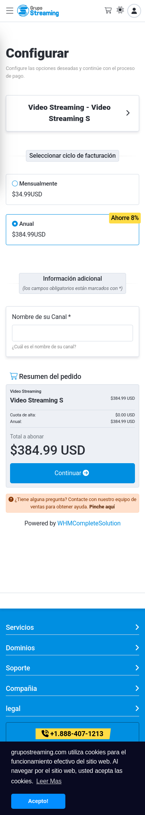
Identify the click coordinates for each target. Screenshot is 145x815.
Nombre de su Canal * (41, 317)
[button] (9, 11)
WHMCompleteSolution (89, 523)
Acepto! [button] (38, 801)
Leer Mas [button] (48, 781)
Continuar (72, 473)
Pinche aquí (102, 507)
